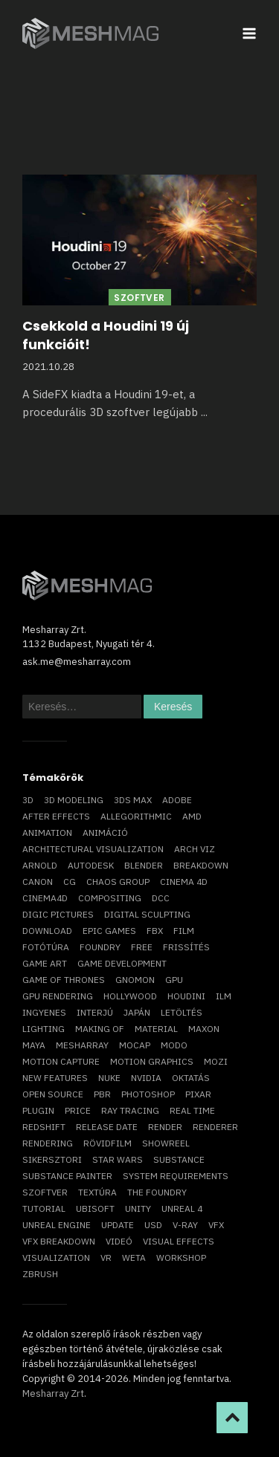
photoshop (148, 1094)
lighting (43, 1028)
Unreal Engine (56, 1224)
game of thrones (63, 979)
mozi (216, 1061)
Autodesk (91, 865)
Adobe (177, 799)
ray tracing (130, 1110)
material (156, 1028)
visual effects (178, 1241)
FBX (155, 930)
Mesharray (82, 1045)
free (142, 947)
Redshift (43, 1126)
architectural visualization (93, 848)
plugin (38, 1110)
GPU (174, 979)
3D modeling (73, 799)
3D (27, 799)
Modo (174, 1045)
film (183, 930)
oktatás (191, 1077)
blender (143, 865)
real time (192, 1110)
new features (55, 1077)
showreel (166, 1143)
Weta (134, 1257)
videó (119, 1241)
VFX (216, 1224)
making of (99, 1028)
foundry (100, 947)
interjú (95, 1012)
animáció (105, 832)
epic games (109, 930)
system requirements (175, 1175)
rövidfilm (107, 1143)
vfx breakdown (58, 1241)
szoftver (45, 1192)
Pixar (198, 1094)
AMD (192, 816)
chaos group (118, 881)
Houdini (186, 996)
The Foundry (157, 1192)
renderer (215, 1126)
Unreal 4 (181, 1208)
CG (69, 881)
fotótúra (45, 947)
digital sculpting (147, 914)
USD (153, 1224)
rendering (47, 1143)
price (78, 1110)
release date (107, 1126)
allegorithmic (136, 816)
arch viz (194, 848)
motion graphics (151, 1061)
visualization (56, 1257)
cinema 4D (184, 881)
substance (179, 1159)
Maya (33, 1045)
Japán (137, 1012)
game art (44, 963)
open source (52, 1094)
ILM (223, 996)
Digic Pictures (58, 914)
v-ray (185, 1224)
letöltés (181, 1012)
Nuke (109, 1077)
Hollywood (130, 996)
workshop (181, 1257)
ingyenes (44, 1012)
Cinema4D (45, 897)
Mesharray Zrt (53, 1393)
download (47, 930)
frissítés (186, 947)
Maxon (203, 1028)
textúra (97, 1192)
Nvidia (146, 1077)
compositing (109, 897)
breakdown (200, 865)
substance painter (67, 1175)
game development (122, 963)
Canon (37, 881)
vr (106, 1257)
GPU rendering (57, 996)
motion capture (61, 1061)
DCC (161, 897)
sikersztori (52, 1159)
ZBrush (40, 1273)
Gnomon (135, 979)
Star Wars (117, 1159)
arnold (39, 865)
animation (47, 832)
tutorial (43, 1208)
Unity (138, 1208)
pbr (102, 1094)
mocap (134, 1045)
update (117, 1224)
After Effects (56, 816)
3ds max (133, 799)
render (165, 1126)
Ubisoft (95, 1208)
